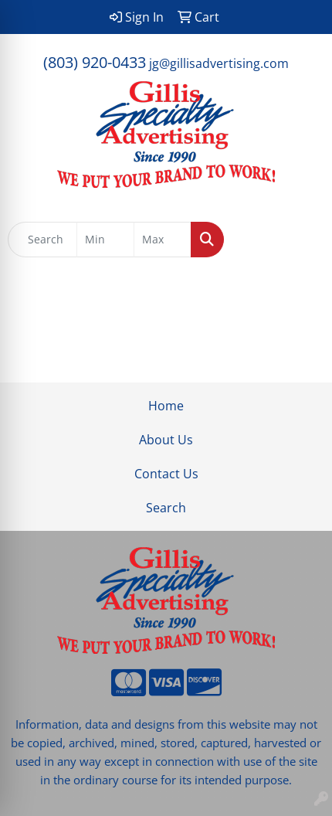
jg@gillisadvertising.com (219, 63)
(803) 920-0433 (94, 62)
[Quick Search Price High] (162, 239)
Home (166, 405)
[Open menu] (301, 239)
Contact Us (166, 473)
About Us (166, 439)
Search (166, 507)
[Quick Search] (42, 239)
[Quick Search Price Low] (105, 239)
